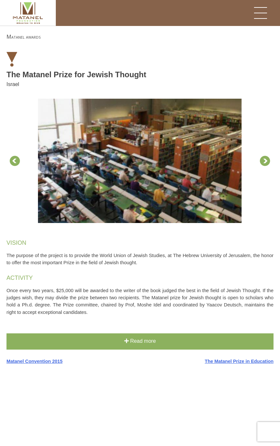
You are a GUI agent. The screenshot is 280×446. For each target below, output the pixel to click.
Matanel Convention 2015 (34, 361)
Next (265, 161)
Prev (15, 161)
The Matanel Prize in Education (239, 361)
